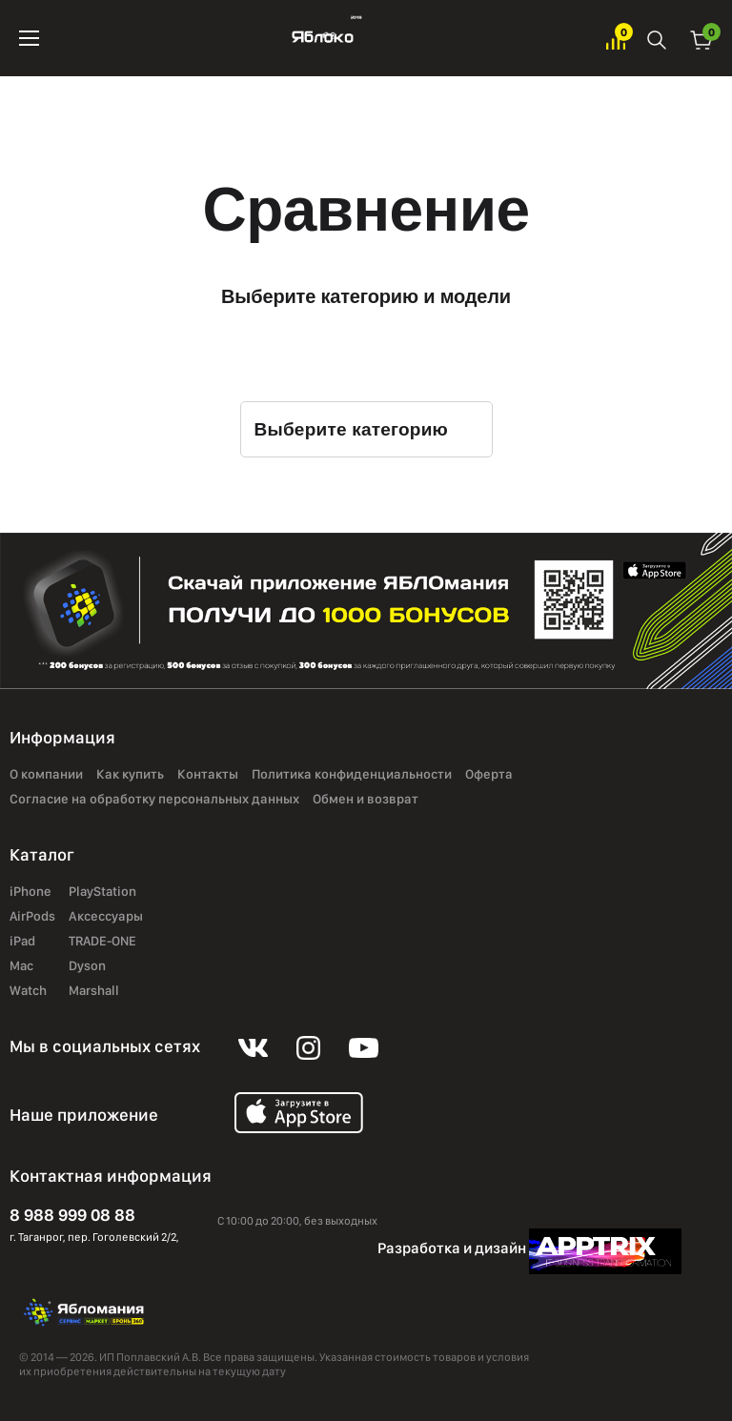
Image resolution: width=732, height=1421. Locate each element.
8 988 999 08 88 (72, 1215)
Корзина (701, 38)
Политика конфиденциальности (352, 774)
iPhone (30, 891)
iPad (22, 940)
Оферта (489, 774)
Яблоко (323, 38)
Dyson (87, 965)
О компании (46, 774)
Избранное (615, 38)
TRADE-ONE (102, 940)
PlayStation (102, 891)
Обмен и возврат (365, 798)
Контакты (207, 774)
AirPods (32, 916)
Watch (28, 990)
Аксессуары (106, 916)
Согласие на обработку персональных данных (154, 798)
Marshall (94, 990)
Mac (21, 965)
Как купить (130, 774)
